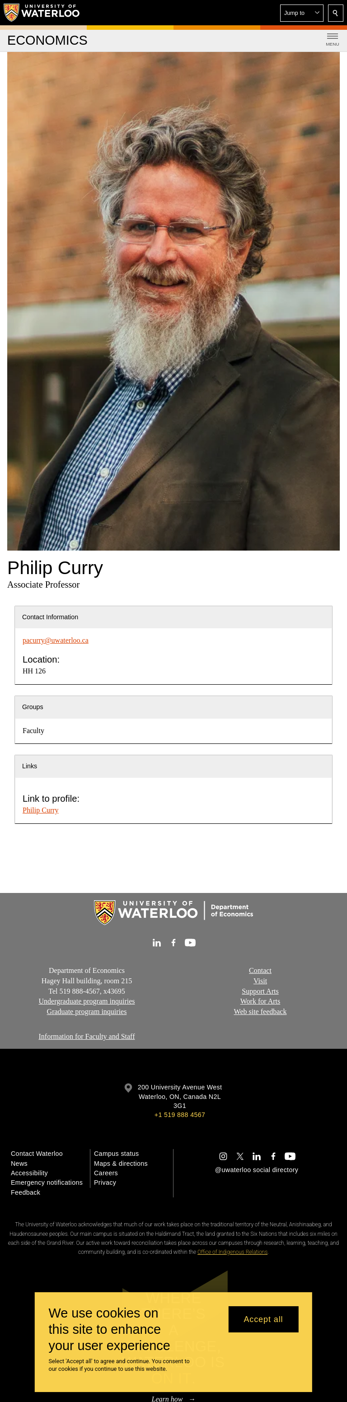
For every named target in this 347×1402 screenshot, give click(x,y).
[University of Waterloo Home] (42, 13)
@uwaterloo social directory (256, 1169)
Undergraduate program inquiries (87, 1001)
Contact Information (50, 617)
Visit (260, 980)
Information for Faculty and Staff (87, 1036)
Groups (32, 706)
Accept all (263, 1319)
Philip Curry (41, 810)
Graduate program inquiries (87, 1011)
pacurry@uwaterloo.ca (56, 640)
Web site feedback (260, 1011)
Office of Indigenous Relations (232, 1252)
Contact (260, 970)
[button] (302, 13)
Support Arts (260, 991)
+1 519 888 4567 (180, 1114)
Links (29, 766)
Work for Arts (260, 1001)
